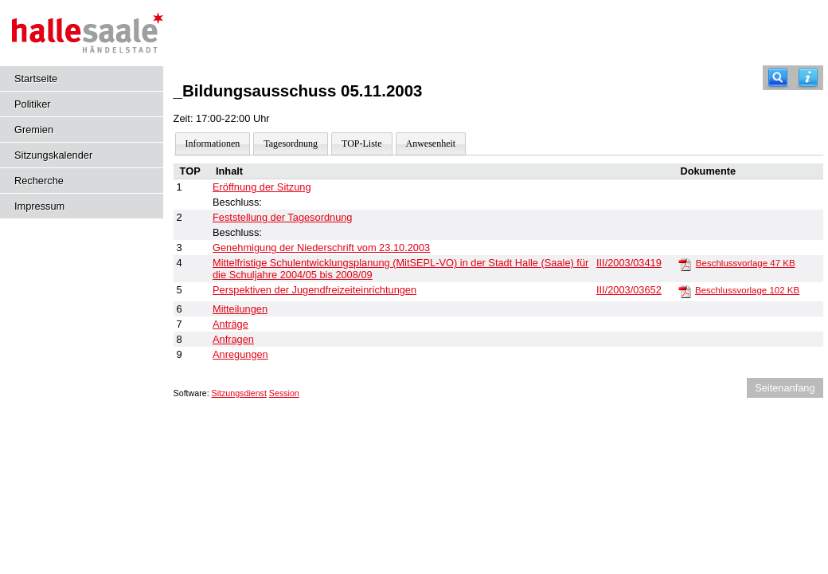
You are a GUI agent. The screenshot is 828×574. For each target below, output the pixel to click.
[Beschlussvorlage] (684, 264)
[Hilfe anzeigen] (808, 77)
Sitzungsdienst (239, 393)
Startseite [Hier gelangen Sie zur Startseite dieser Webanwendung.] (35, 79)
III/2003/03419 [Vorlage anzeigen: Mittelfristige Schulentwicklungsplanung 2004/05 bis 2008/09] (629, 263)
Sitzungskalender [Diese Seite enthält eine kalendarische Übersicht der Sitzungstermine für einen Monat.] (53, 155)
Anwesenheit (431, 143)
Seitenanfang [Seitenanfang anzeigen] (784, 388)
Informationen (213, 143)
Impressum (39, 206)
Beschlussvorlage (745, 263)
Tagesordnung (291, 143)
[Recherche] (778, 77)
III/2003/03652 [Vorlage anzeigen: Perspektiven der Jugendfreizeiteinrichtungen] (629, 290)
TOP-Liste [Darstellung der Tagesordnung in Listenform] (361, 143)
